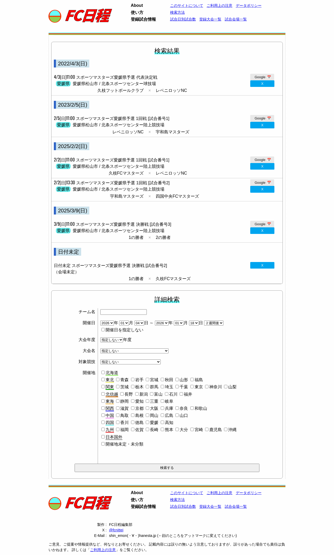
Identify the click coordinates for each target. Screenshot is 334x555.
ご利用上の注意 (219, 5)
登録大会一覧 (210, 19)
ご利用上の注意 (103, 550)
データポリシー (249, 5)
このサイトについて (186, 5)
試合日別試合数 (183, 19)
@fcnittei (116, 530)
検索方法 (177, 12)
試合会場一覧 (236, 19)
